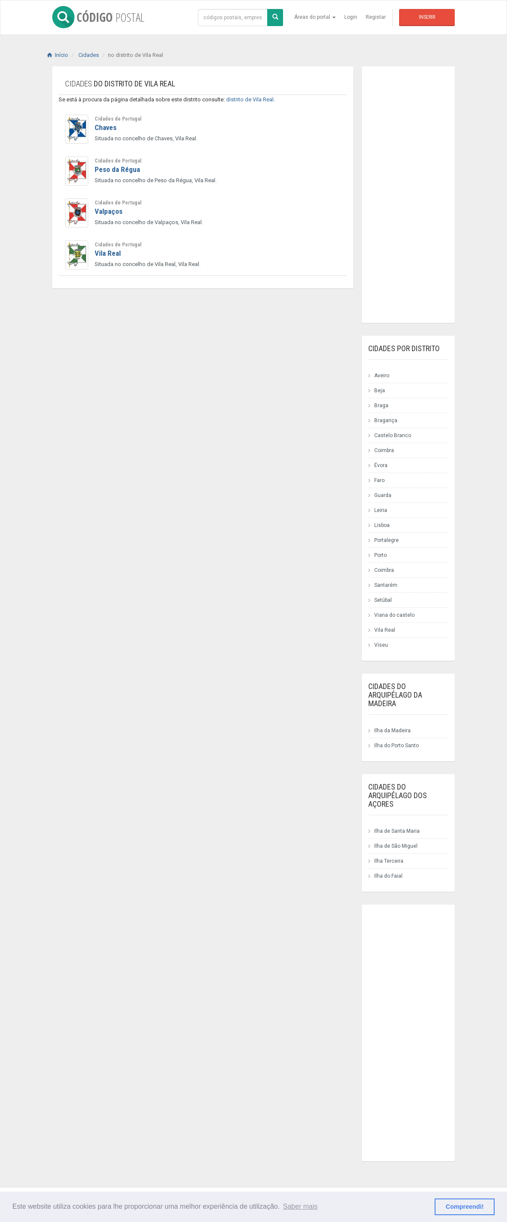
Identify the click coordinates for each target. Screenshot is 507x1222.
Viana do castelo (394, 615)
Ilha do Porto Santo (396, 746)
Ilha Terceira (388, 861)
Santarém (385, 585)
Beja (379, 391)
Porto (380, 555)
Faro (379, 480)
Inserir (427, 17)
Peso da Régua (117, 169)
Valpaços (108, 211)
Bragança (385, 420)
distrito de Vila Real (250, 99)
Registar (376, 17)
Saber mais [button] (300, 1206)
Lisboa (382, 525)
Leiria (380, 510)
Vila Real (108, 253)
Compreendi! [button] (465, 1206)
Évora (381, 465)
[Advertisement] (189, 370)
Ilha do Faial (388, 876)
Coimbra (384, 450)
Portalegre (386, 540)
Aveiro (381, 376)
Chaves (105, 127)
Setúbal (383, 600)
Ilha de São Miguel (396, 846)
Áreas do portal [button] (315, 17)
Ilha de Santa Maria (397, 831)
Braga (381, 405)
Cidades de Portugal (118, 119)
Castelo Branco (392, 435)
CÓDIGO (98, 17)
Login (350, 17)
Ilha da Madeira (392, 731)
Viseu (381, 645)
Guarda (382, 495)
